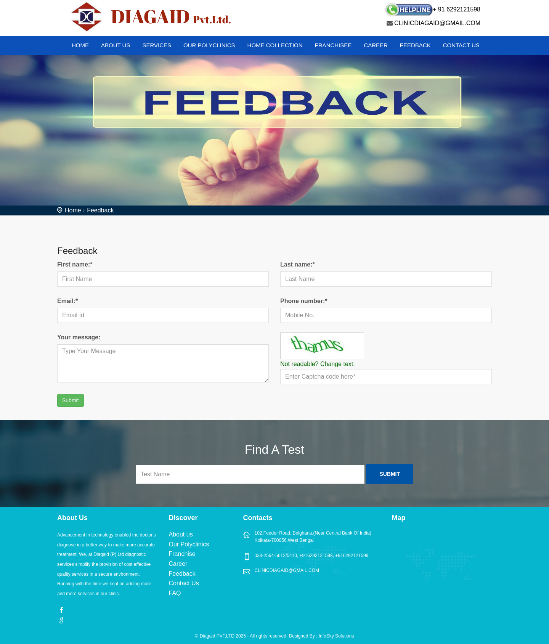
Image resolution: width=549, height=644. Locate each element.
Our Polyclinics (209, 45)
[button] (112, 47)
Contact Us (461, 45)
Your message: (79, 337)
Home (73, 210)
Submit (70, 400)
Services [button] (156, 45)
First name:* (74, 264)
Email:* (67, 301)
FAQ (175, 593)
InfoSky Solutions (336, 636)
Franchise (182, 554)
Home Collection (275, 45)
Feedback (415, 45)
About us (181, 534)
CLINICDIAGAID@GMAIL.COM (437, 23)
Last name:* (297, 264)
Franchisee (333, 45)
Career (376, 45)
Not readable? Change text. (317, 364)
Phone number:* (303, 301)
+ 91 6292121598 (456, 9)
